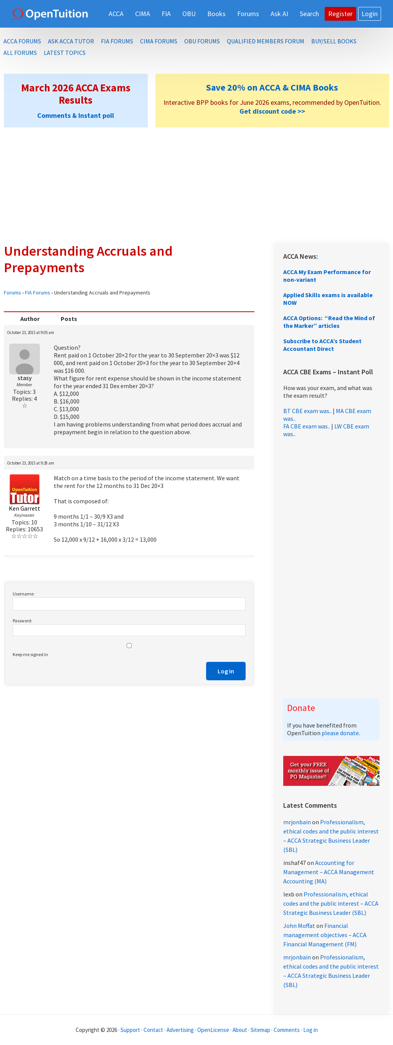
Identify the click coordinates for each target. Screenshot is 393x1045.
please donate (340, 733)
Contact (153, 1029)
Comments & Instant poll (75, 115)
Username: (24, 594)
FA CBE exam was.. (306, 426)
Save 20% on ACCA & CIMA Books (272, 87)
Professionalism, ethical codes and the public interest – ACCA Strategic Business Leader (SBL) (330, 903)
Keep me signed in (30, 654)
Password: (22, 620)
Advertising (180, 1029)
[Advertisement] (196, 185)
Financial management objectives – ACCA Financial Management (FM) (325, 935)
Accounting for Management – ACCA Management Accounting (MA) (328, 872)
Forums (12, 292)
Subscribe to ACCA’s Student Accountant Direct (322, 344)
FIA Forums (37, 292)
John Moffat (299, 925)
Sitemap (260, 1029)
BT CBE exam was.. (307, 411)
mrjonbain (297, 822)
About (240, 1029)
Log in (310, 1029)
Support (130, 1029)
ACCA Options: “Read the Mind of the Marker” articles (329, 321)
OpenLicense (213, 1029)
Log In (226, 671)
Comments (287, 1029)
